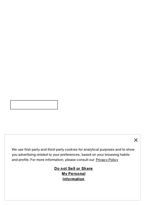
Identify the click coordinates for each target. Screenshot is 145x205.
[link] (34, 104)
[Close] (135, 140)
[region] (72, 167)
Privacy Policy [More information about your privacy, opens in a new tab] (107, 159)
